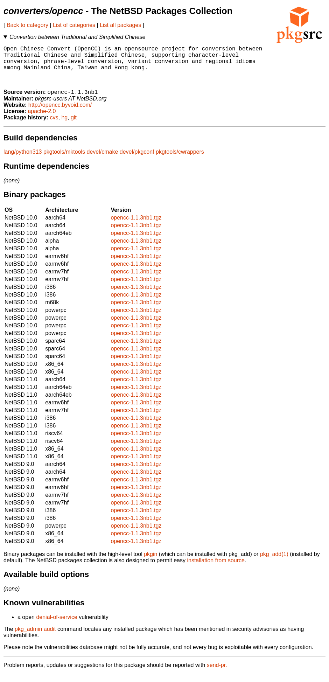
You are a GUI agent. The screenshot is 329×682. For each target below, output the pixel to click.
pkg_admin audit (35, 637)
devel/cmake (102, 160)
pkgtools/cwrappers (180, 160)
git (74, 125)
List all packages (120, 25)
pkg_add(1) (274, 562)
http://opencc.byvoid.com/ (60, 113)
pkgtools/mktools (64, 160)
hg (64, 125)
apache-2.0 (42, 119)
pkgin (150, 562)
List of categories (74, 25)
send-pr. (217, 673)
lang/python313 (23, 160)
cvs (54, 125)
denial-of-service (56, 625)
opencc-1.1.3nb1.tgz (136, 226)
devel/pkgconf (137, 160)
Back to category (27, 25)
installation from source (216, 568)
